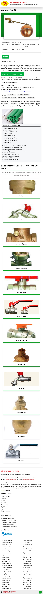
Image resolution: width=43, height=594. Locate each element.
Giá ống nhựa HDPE (27, 559)
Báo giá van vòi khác (8, 157)
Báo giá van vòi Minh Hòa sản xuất (11, 156)
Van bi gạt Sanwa (21, 316)
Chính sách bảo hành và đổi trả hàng (9, 526)
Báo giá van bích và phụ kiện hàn (11, 159)
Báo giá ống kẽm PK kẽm (9, 135)
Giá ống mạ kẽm (26, 542)
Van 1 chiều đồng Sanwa (21, 244)
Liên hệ (5, 56)
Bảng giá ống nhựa (27, 563)
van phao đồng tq (11, 94)
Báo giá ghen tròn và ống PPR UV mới (12, 137)
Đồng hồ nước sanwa (21, 268)
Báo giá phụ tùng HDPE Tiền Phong (11, 154)
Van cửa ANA (21, 364)
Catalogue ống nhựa (6, 553)
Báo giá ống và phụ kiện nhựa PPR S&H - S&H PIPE (15, 145)
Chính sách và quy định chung (7, 518)
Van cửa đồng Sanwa (21, 196)
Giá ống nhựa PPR (27, 550)
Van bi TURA (21, 460)
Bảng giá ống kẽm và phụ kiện (10, 152)
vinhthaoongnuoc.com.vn (24, 91)
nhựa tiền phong (22, 97)
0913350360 (13, 591)
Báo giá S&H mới (7, 142)
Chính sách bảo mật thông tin (7, 524)
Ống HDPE (3, 498)
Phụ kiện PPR (4, 509)
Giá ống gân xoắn (27, 546)
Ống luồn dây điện (6, 559)
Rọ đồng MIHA (21, 436)
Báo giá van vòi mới (8, 130)
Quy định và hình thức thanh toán (8, 520)
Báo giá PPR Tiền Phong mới (10, 138)
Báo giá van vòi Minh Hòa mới (10, 131)
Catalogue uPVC (7, 144)
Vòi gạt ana (21, 388)
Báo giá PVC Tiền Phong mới (10, 140)
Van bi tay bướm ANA (21, 340)
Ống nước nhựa (5, 557)
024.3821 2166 (5, 591)
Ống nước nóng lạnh (27, 548)
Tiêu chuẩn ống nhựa (27, 544)
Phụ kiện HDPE (4, 500)
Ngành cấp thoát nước (7, 542)
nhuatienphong (31, 97)
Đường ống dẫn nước (6, 548)
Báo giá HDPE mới (8, 133)
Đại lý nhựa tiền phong (7, 540)
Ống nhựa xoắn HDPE (6, 555)
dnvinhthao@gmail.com (9, 91)
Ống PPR (3, 507)
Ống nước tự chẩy (27, 557)
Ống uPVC (3, 502)
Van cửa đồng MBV (21, 412)
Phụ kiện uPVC (4, 504)
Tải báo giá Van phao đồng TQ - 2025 (12, 74)
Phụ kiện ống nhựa (6, 561)
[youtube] (4, 529)
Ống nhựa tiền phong (5, 496)
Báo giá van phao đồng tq (23, 94)
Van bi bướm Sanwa (21, 292)
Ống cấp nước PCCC (6, 546)
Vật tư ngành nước (27, 561)
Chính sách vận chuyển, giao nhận (8, 522)
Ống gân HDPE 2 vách (6, 544)
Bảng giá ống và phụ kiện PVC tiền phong (13, 147)
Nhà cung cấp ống (6, 550)
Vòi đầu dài (21, 220)
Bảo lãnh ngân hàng (27, 540)
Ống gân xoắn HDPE (5, 511)
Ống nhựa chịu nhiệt (6, 563)
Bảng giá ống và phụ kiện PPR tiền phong (13, 149)
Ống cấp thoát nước (27, 553)
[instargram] (7, 529)
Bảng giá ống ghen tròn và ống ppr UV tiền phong (14, 151)
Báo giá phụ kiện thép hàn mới (10, 128)
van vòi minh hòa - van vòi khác (9, 97)
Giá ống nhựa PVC (27, 555)
